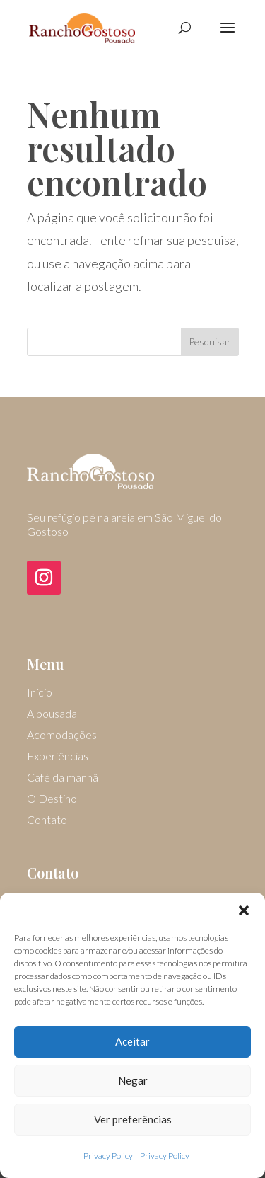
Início (39, 693)
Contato (47, 820)
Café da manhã (62, 778)
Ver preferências (133, 1119)
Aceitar (132, 1041)
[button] (244, 910)
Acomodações (62, 735)
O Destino (52, 799)
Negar (133, 1080)
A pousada (52, 714)
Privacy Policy (108, 1155)
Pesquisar (210, 342)
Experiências (57, 756)
